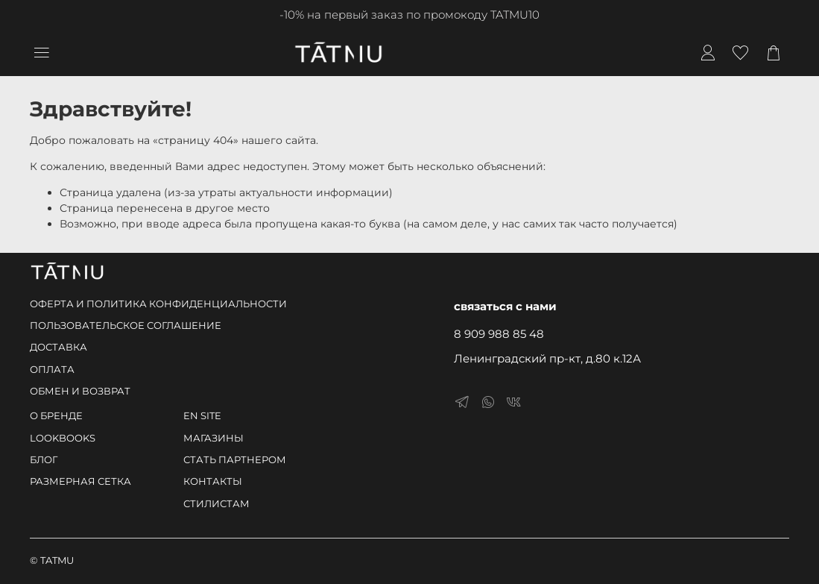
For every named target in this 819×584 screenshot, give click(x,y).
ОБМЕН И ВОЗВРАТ (80, 391)
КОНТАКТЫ (212, 481)
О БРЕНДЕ (56, 415)
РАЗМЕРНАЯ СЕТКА (80, 481)
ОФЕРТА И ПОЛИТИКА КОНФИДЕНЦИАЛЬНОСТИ (158, 304)
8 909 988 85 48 (499, 334)
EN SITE (202, 415)
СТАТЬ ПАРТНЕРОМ (234, 459)
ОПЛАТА (52, 369)
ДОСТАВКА (58, 347)
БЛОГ (43, 459)
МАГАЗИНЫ (213, 438)
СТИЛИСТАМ (216, 503)
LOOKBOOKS (62, 438)
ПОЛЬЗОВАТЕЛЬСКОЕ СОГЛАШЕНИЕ (125, 325)
